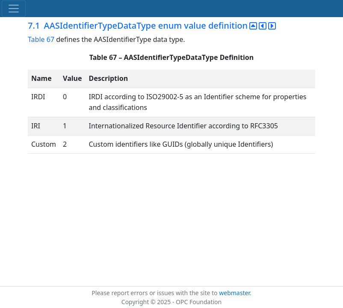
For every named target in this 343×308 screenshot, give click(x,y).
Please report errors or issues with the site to (155, 293)
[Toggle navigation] (14, 8)
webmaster (234, 293)
